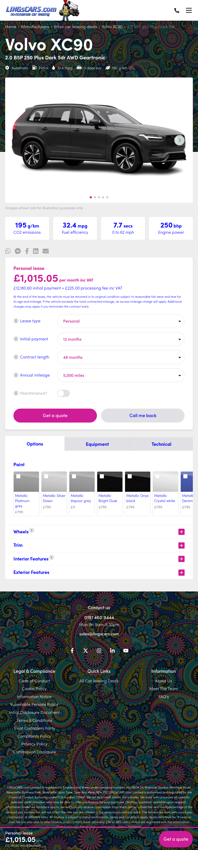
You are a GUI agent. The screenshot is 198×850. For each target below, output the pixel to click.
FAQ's (164, 696)
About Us (163, 680)
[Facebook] (72, 651)
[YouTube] (126, 651)
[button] (91, 197)
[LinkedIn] (112, 651)
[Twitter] (85, 651)
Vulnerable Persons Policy (34, 704)
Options (35, 443)
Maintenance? (30, 393)
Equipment (97, 444)
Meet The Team (163, 688)
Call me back (142, 415)
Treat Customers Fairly (34, 728)
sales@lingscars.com (99, 633)
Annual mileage (31, 375)
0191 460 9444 (99, 617)
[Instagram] (99, 651)
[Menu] (189, 10)
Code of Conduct (34, 680)
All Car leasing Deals (99, 680)
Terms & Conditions (34, 720)
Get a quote (55, 415)
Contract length (31, 357)
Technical (161, 444)
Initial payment (30, 338)
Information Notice (34, 696)
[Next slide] (179, 140)
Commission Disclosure (34, 751)
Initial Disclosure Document (34, 712)
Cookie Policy (34, 688)
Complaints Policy (34, 736)
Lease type (26, 320)
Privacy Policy (34, 743)
